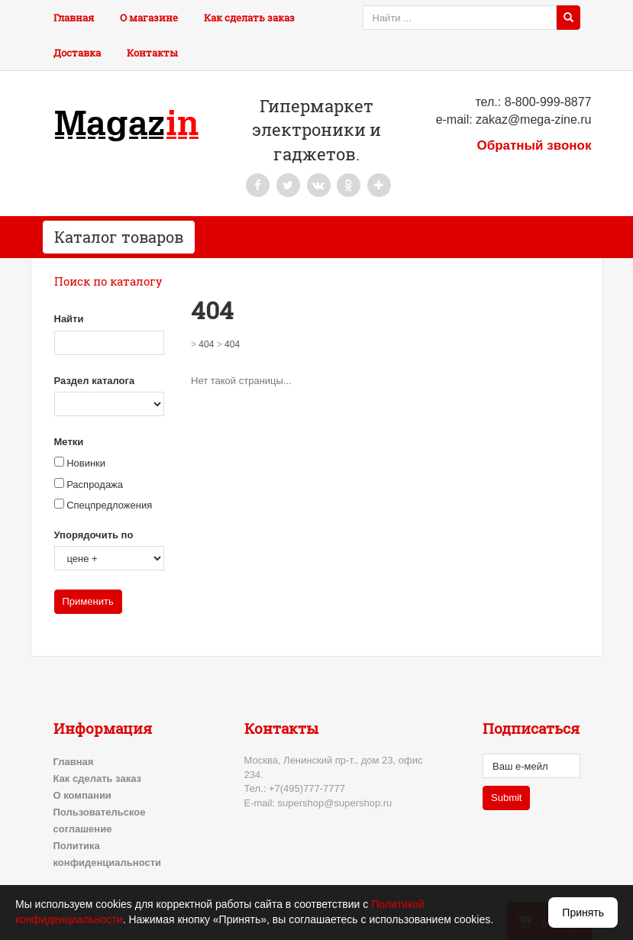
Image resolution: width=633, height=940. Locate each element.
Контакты (152, 53)
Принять (583, 912)
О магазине (149, 17)
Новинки (85, 463)
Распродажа (94, 484)
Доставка (77, 53)
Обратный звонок (533, 145)
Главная (73, 17)
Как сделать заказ (249, 17)
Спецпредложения (109, 505)
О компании (82, 795)
